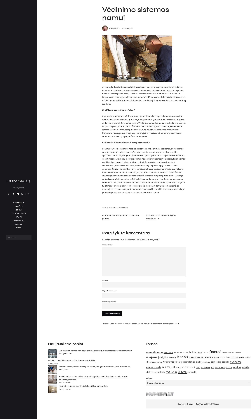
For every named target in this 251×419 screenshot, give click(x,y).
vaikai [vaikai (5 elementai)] (148, 372)
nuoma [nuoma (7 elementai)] (178, 362)
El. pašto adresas (109, 291)
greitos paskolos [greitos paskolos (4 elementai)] (236, 352)
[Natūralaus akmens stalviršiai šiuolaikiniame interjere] (52, 389)
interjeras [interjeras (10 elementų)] (151, 357)
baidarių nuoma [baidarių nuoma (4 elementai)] (178, 352)
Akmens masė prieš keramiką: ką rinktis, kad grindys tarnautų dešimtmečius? (94, 366)
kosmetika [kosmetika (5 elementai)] (172, 358)
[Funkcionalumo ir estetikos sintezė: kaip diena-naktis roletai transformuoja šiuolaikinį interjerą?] (52, 380)
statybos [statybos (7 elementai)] (237, 367)
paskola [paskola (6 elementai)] (225, 362)
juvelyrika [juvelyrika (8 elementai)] (163, 357)
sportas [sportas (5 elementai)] (229, 367)
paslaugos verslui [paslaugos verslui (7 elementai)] (153, 367)
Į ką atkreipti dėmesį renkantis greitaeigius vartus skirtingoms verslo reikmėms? (95, 350)
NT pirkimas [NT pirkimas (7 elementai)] (168, 362)
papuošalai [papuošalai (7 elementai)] (216, 362)
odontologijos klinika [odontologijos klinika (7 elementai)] (192, 362)
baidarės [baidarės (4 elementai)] (185, 352)
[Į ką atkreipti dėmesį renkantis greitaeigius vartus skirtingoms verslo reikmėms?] (52, 354)
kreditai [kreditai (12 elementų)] (182, 357)
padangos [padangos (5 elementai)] (206, 362)
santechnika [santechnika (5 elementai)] (205, 367)
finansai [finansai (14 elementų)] (215, 352)
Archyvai (149, 378)
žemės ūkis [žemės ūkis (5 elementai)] (192, 372)
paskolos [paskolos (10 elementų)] (235, 361)
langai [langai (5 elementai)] (216, 358)
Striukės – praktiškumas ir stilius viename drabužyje (71, 360)
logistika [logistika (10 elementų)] (225, 357)
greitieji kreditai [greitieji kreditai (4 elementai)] (226, 352)
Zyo (197, 404)
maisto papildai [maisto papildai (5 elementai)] (244, 358)
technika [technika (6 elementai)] (245, 367)
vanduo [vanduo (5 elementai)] (153, 372)
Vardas (105, 280)
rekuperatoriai (113, 207)
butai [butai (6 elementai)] (200, 352)
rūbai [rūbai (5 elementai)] (198, 367)
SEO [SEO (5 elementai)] (212, 367)
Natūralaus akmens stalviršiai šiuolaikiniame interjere (83, 386)
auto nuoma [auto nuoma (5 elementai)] (168, 352)
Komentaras (107, 245)
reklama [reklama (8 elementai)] (175, 367)
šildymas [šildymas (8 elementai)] (182, 371)
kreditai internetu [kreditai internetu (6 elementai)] (196, 357)
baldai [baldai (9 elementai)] (193, 352)
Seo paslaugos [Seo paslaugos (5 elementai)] (220, 367)
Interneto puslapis (109, 302)
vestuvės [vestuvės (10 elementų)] (171, 371)
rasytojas (113, 28)
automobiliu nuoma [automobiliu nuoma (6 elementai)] (154, 352)
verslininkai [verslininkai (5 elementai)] (161, 372)
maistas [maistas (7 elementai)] (234, 357)
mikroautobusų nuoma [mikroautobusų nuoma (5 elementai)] (154, 362)
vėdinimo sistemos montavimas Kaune (149, 182)
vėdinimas (123, 207)
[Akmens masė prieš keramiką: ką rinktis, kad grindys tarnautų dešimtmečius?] (52, 370)
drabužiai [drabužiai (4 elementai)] (205, 352)
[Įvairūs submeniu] (22, 206)
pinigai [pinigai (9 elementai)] (166, 367)
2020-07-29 (127, 28)
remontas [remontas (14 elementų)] (188, 367)
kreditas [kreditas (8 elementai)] (209, 357)
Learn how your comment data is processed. (158, 323)
